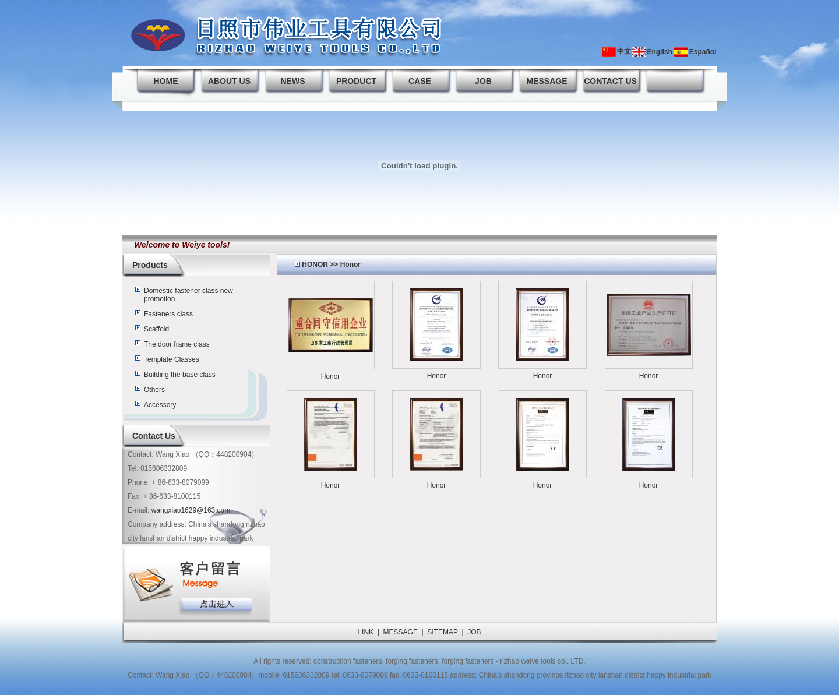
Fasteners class (168, 314)
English (659, 52)
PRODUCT (356, 81)
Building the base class (180, 375)
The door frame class (177, 344)
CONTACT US (610, 81)
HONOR (315, 264)
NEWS (293, 81)
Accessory (160, 405)
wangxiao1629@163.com (191, 510)
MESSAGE (546, 81)
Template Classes (171, 359)
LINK (365, 632)
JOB (483, 81)
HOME (166, 81)
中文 (624, 51)
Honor (350, 264)
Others (154, 390)
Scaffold (156, 329)
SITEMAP (442, 632)
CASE (419, 81)
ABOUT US (229, 81)
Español (703, 52)
